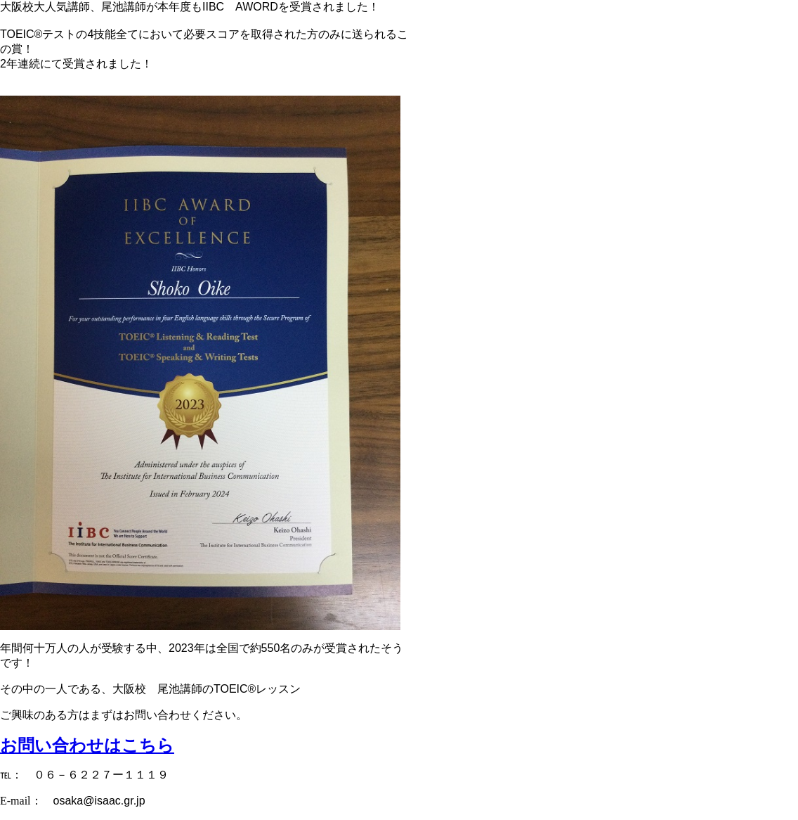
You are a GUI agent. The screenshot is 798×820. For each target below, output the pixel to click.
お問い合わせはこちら (87, 745)
